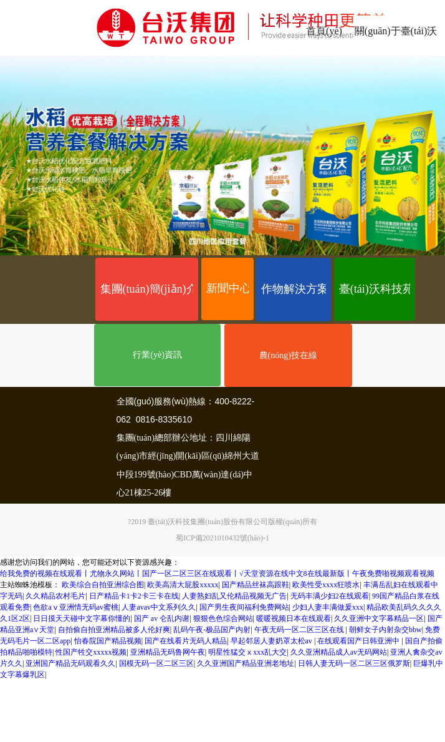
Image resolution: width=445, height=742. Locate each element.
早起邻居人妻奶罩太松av (272, 641)
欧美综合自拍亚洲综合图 (103, 584)
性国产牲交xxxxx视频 (91, 652)
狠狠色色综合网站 (223, 618)
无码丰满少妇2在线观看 (329, 596)
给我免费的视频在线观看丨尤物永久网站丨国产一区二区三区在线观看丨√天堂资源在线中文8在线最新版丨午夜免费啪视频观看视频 (217, 573)
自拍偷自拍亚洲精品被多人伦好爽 (114, 629)
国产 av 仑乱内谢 (161, 618)
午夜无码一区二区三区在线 (300, 629)
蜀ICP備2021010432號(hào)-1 (222, 538)
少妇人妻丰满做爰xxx (327, 607)
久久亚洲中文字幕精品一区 (379, 618)
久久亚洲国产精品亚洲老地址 (245, 663)
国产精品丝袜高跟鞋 (255, 584)
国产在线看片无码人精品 (186, 641)
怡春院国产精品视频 (107, 641)
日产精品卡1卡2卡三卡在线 (134, 596)
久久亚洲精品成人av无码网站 (338, 652)
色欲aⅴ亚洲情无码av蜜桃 (75, 607)
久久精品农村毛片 (55, 596)
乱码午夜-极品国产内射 (212, 629)
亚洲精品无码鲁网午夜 (167, 652)
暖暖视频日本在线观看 (293, 618)
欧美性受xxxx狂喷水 (326, 584)
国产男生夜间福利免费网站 (244, 607)
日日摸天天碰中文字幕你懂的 (81, 618)
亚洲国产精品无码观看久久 (70, 663)
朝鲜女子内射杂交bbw (385, 629)
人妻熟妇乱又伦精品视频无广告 (234, 596)
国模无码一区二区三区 (156, 663)
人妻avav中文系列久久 (159, 607)
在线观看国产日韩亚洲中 (359, 641)
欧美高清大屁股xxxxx (182, 584)
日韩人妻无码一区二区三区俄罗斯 (354, 663)
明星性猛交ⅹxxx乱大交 (247, 652)
